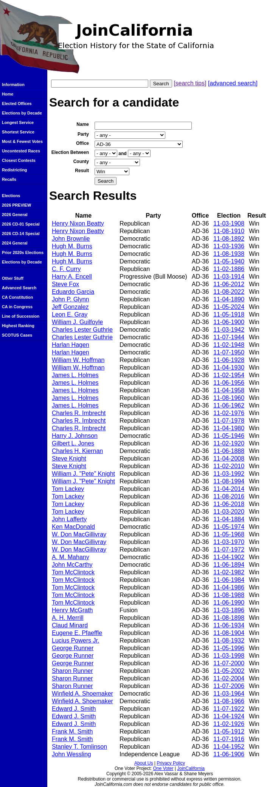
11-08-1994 (228, 481)
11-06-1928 (228, 360)
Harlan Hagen (70, 345)
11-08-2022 (228, 291)
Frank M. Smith (72, 731)
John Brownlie (71, 238)
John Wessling (71, 754)
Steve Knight (69, 458)
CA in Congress (17, 306)
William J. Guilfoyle (77, 322)
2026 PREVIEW (16, 205)
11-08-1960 (228, 398)
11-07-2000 (228, 663)
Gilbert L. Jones (73, 443)
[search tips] (190, 83)
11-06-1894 (228, 564)
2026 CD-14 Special (21, 233)
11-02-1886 (228, 269)
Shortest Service (18, 132)
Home (7, 94)
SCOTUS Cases (17, 335)
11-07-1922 (228, 708)
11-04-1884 (228, 519)
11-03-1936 (228, 246)
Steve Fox (65, 284)
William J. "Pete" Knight (83, 473)
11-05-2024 (228, 307)
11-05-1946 (228, 436)
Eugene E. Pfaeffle (77, 633)
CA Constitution (17, 297)
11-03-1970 (228, 542)
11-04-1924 (228, 716)
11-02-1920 (228, 443)
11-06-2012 (228, 284)
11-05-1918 (228, 314)
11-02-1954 (228, 375)
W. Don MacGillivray (79, 534)
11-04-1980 (228, 428)
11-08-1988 (228, 595)
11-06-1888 (228, 451)
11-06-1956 (228, 382)
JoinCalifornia (191, 768)
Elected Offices (17, 103)
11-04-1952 (228, 746)
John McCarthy (72, 564)
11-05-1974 (228, 527)
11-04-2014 (228, 489)
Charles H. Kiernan (77, 451)
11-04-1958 (228, 390)
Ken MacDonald (73, 527)
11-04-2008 (228, 458)
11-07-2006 (228, 686)
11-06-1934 (228, 625)
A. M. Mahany (70, 557)
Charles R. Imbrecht (79, 413)
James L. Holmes (75, 375)
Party (83, 134)
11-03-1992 (228, 473)
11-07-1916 (228, 739)
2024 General (15, 243)
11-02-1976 (228, 413)
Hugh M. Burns (72, 246)
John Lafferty (69, 519)
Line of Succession (20, 316)
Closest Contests (19, 160)
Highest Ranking (18, 325)
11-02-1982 (228, 572)
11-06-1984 (228, 580)
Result (82, 170)
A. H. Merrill (68, 618)
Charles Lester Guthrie (82, 329)
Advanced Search (19, 287)
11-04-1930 (228, 367)
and (122, 153)
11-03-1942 (228, 329)
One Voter (163, 768)
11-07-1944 (228, 337)
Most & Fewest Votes (22, 141)
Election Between (70, 152)
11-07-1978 (228, 420)
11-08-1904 (228, 633)
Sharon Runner (72, 671)
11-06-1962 (228, 405)
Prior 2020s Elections (23, 252)
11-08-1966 (228, 701)
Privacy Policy (171, 763)
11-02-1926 (228, 724)
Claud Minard (70, 625)
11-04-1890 (228, 299)
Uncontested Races (21, 151)
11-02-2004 (228, 678)
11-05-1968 (228, 534)
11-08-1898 (228, 618)
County (81, 161)
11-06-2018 (228, 504)
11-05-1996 (228, 648)
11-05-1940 (228, 261)
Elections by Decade (22, 113)
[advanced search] (233, 83)
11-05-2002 (228, 671)
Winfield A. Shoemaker (82, 693)
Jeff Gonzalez (70, 307)
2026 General (15, 214)
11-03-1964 (228, 693)
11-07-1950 (228, 352)
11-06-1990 (228, 602)
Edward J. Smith (74, 708)
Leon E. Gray (69, 314)
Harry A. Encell (72, 276)
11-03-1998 (228, 655)
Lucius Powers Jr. (75, 640)
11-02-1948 (228, 345)
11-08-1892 (228, 238)
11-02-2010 (228, 466)
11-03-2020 (228, 511)
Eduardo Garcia (73, 291)
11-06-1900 (228, 322)
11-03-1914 (228, 276)
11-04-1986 (228, 587)
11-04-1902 (228, 557)
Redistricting (14, 170)
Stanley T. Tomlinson (79, 746)
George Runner (72, 648)
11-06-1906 (228, 754)
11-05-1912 (228, 731)
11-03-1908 (228, 223)
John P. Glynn (70, 299)
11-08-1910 (228, 231)
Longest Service (18, 122)
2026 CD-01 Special (21, 224)
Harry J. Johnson (75, 436)
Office (82, 143)
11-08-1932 (228, 640)
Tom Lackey (68, 489)
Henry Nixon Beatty (78, 223)
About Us (143, 763)
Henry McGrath (72, 610)
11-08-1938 (228, 254)
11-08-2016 (228, 496)
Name (82, 124)
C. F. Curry (66, 269)
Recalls (9, 179)
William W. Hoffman (78, 360)
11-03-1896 (228, 610)
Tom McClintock (73, 572)
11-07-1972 (228, 549)
